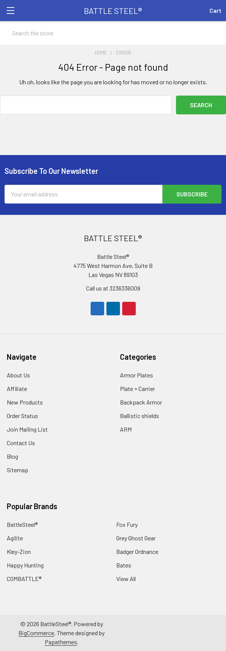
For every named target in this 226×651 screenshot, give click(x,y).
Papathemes (61, 641)
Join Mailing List (27, 429)
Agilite (15, 537)
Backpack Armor (141, 402)
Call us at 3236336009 (113, 288)
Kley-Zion (19, 551)
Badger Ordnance (137, 551)
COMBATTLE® (24, 578)
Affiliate (17, 388)
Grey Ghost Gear (136, 537)
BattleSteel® (22, 524)
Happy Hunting (25, 565)
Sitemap (17, 469)
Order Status (22, 415)
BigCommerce (36, 632)
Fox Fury (127, 524)
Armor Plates (136, 375)
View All (126, 578)
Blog (12, 456)
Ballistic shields (139, 415)
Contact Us (21, 442)
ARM (126, 429)
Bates (123, 565)
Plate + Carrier (137, 388)
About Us (18, 375)
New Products (25, 402)
